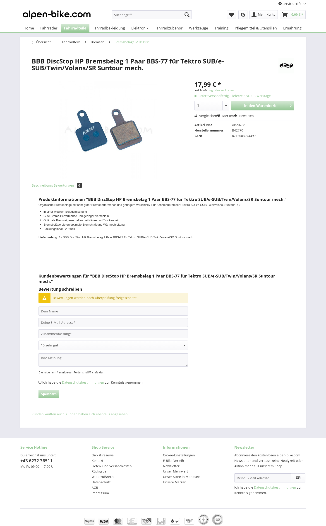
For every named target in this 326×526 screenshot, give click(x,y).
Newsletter (171, 466)
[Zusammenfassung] (113, 333)
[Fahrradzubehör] (168, 28)
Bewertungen (68, 185)
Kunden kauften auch (48, 414)
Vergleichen (205, 116)
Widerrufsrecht (103, 477)
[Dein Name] (113, 311)
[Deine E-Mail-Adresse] (113, 322)
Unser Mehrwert (175, 471)
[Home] (28, 28)
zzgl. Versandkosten (221, 90)
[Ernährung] (292, 28)
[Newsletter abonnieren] (298, 477)
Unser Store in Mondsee (181, 477)
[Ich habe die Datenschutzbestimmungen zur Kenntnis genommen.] (39, 382)
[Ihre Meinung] (113, 360)
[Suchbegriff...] (152, 14)
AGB (95, 487)
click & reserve (103, 455)
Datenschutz (101, 482)
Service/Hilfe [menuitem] (290, 4)
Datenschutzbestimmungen (83, 382)
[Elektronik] (139, 28)
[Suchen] (187, 14)
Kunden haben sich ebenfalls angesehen (96, 414)
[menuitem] (152, 17)
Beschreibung (42, 185)
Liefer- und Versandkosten (112, 466)
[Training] (221, 28)
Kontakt (97, 460)
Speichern (49, 394)
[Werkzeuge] (198, 28)
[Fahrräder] (49, 28)
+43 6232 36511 (36, 461)
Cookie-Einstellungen (179, 455)
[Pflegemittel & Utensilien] (256, 28)
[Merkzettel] (231, 14)
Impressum (100, 493)
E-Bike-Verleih (173, 460)
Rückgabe (99, 471)
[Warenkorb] (293, 14)
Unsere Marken (174, 482)
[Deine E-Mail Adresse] (262, 477)
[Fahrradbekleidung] (108, 28)
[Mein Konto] (263, 14)
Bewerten (244, 116)
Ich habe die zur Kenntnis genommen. (93, 382)
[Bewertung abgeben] (113, 345)
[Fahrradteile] (75, 28)
